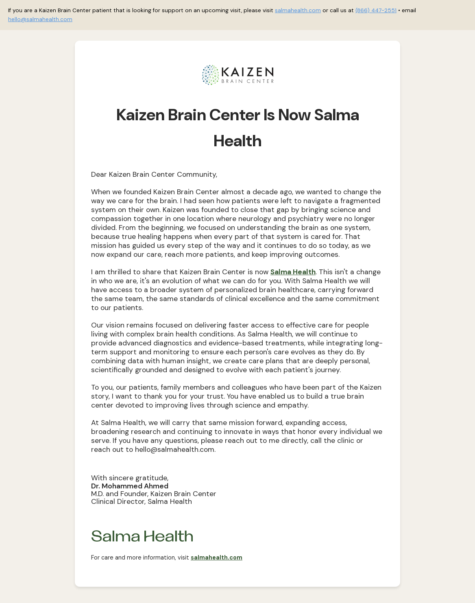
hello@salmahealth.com (40, 19)
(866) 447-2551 (376, 10)
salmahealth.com (298, 10)
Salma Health (293, 271)
